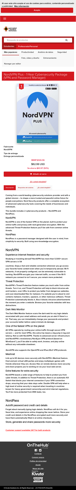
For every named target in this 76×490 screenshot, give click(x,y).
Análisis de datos (45, 52)
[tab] (10, 187)
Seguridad (62, 52)
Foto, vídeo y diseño (30, 58)
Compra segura (38, 457)
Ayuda (38, 465)
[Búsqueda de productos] (32, 40)
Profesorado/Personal (28, 46)
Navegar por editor (12, 63)
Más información (21, 6)
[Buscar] (66, 40)
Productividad (27, 52)
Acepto (47, 10)
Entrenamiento (49, 58)
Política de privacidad (38, 461)
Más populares (10, 52)
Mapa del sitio (38, 469)
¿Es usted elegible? (38, 182)
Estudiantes (9, 46)
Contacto (38, 454)
